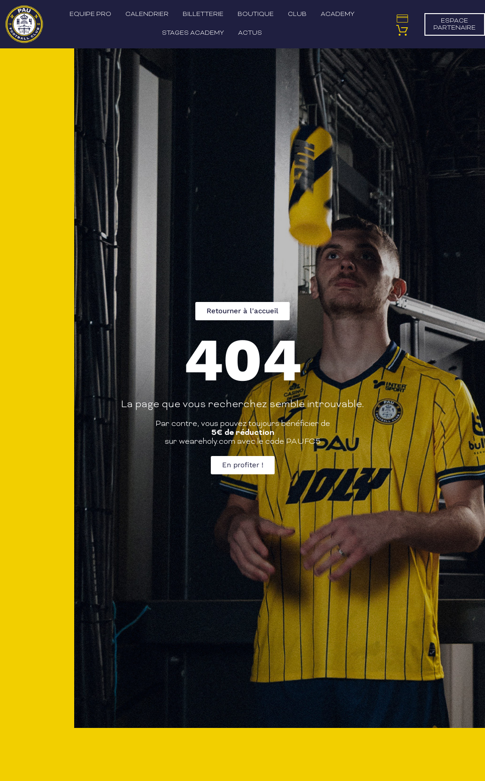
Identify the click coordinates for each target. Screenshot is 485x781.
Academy (337, 14)
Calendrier (147, 14)
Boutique (256, 14)
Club (297, 14)
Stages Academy (193, 33)
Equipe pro (90, 14)
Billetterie (203, 14)
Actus (250, 33)
